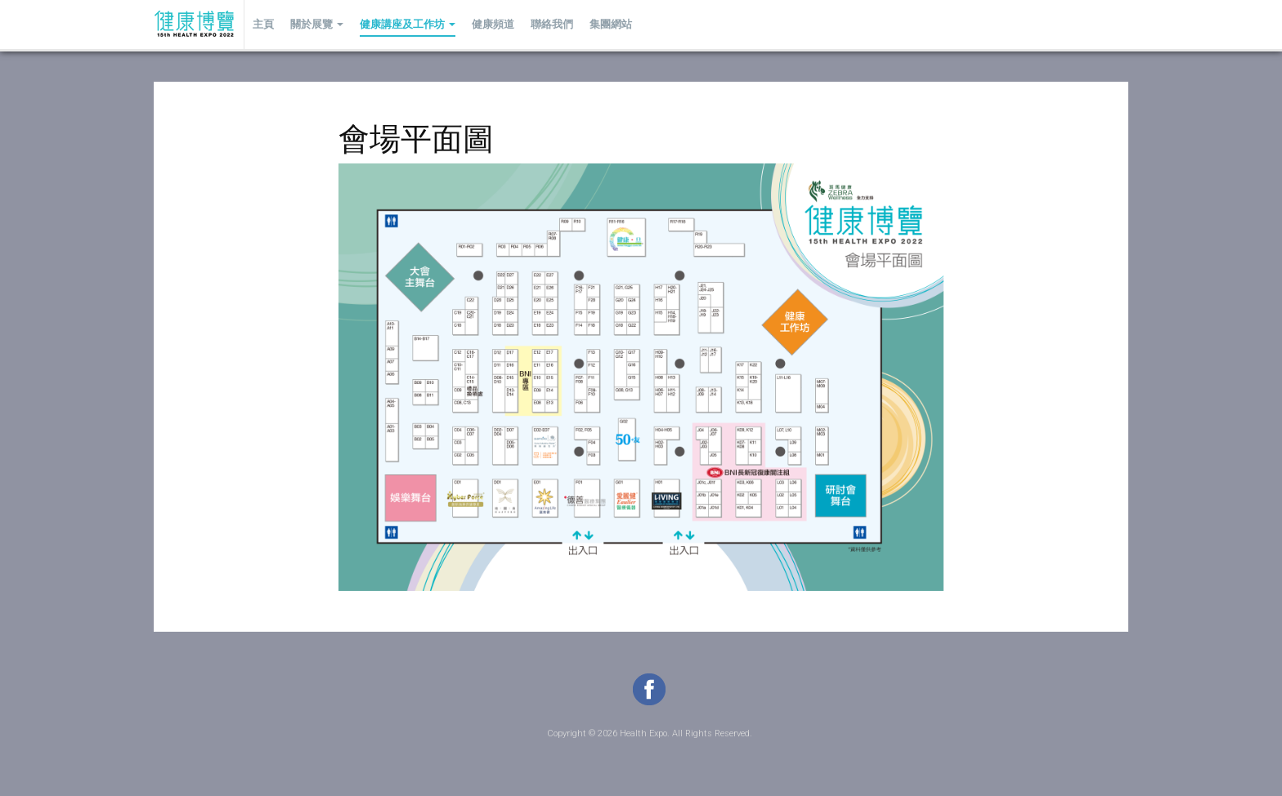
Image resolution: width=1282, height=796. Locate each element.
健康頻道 (493, 24)
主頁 (263, 24)
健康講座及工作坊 (407, 24)
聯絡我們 (552, 24)
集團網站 (610, 24)
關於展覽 (316, 24)
